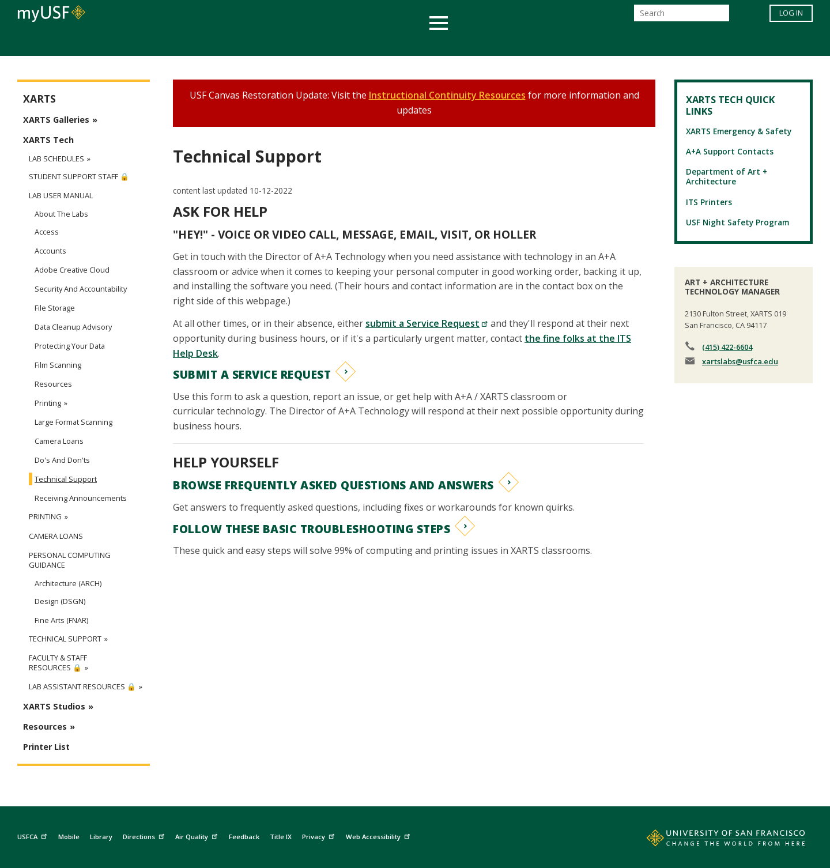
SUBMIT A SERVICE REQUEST (252, 374)
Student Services (276, 42)
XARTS (39, 98)
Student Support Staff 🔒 (79, 177)
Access (47, 232)
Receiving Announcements (81, 498)
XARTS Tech (48, 139)
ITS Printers (709, 202)
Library (101, 836)
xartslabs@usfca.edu (740, 361)
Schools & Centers (619, 42)
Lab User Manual (61, 196)
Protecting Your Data (70, 346)
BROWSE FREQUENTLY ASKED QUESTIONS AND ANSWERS (333, 485)
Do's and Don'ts (62, 460)
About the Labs (61, 214)
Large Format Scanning (73, 422)
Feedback (244, 836)
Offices (537, 42)
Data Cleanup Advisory (73, 327)
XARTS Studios (54, 706)
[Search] (681, 16)
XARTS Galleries (56, 119)
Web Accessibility (379, 834)
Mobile (69, 836)
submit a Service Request (426, 323)
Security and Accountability (81, 289)
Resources (53, 384)
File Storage (55, 308)
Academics (191, 42)
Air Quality (197, 834)
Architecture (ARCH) (68, 583)
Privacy (319, 834)
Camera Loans (59, 441)
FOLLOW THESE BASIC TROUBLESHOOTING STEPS (311, 529)
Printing (48, 403)
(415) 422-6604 (727, 347)
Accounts (50, 251)
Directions (145, 834)
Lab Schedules (56, 158)
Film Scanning (58, 365)
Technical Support (66, 479)
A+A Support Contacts (730, 151)
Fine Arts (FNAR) (61, 620)
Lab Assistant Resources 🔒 (82, 687)
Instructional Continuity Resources (447, 95)
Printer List (46, 746)
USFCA (33, 834)
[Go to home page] (713, 840)
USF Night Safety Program (737, 222)
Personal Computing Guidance (70, 560)
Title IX (281, 836)
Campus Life (472, 42)
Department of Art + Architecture (726, 176)
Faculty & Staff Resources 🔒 (58, 663)
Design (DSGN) (60, 601)
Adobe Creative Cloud (72, 270)
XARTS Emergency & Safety (738, 131)
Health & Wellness (381, 42)
